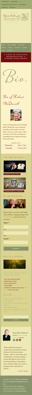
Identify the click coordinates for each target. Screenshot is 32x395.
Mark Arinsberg (21, 391)
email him (16, 337)
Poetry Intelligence (9, 301)
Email (6, 239)
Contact (10, 50)
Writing (12, 7)
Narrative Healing (9, 4)
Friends (17, 47)
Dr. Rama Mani (8, 217)
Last (5, 235)
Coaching (22, 4)
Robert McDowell (21, 379)
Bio (14, 79)
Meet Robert (11, 45)
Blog (3, 50)
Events (24, 47)
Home (3, 45)
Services (21, 45)
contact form (21, 335)
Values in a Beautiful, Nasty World (13, 299)
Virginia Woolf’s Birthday (10, 307)
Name (6, 223)
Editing (5, 7)
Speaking (5, 1)
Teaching (14, 1)
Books (4, 47)
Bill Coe (21, 386)
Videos (10, 47)
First (5, 229)
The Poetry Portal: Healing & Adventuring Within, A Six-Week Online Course (16, 274)
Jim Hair (22, 388)
